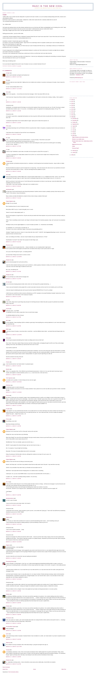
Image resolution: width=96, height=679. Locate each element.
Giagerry (8, 517)
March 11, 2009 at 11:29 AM (13, 405)
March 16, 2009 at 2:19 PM (13, 630)
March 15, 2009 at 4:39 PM (13, 623)
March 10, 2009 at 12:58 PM (14, 256)
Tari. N (7, 481)
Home (34, 669)
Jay (7, 299)
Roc (7, 137)
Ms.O (7, 320)
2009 (72, 116)
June (73, 129)
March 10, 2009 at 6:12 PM (13, 296)
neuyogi (7, 649)
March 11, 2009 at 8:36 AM (13, 374)
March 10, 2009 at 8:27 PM (13, 317)
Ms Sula (7, 282)
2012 (72, 111)
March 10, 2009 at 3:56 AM (13, 134)
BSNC (7, 329)
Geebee (7, 594)
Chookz (7, 362)
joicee (7, 633)
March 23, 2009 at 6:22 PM (13, 664)
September (74, 124)
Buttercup (8, 642)
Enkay (7, 338)
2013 (72, 109)
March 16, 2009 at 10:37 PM (14, 646)
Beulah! (7, 369)
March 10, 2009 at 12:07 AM (13, 76)
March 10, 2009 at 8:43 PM (13, 325)
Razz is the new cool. (48, 6)
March (73, 135)
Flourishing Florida (10, 561)
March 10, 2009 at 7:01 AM (13, 198)
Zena (7, 174)
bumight (7, 73)
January (74, 152)
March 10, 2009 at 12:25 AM (13, 88)
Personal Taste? (75, 148)
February (74, 150)
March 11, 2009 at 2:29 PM (13, 426)
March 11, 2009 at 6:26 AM (13, 365)
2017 (72, 101)
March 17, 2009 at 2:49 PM (13, 656)
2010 (72, 114)
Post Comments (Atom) (13, 671)
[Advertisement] (76, 33)
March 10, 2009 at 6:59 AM (13, 186)
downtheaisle (9, 189)
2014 (72, 107)
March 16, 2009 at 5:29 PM (13, 639)
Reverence (8, 245)
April (73, 133)
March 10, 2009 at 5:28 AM (13, 171)
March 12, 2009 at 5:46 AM (13, 505)
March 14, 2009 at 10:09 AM (13, 579)
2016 (72, 103)
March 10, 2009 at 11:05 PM (14, 334)
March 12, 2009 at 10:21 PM (14, 514)
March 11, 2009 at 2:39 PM (13, 478)
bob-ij (7, 92)
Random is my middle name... (78, 139)
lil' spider (8, 408)
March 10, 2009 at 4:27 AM (13, 146)
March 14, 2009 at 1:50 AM (13, 558)
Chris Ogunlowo (9, 378)
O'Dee (7, 125)
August (74, 126)
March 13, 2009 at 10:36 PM (14, 541)
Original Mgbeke (9, 201)
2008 (72, 154)
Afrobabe (8, 161)
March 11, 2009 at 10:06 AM (13, 381)
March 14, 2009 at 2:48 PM (13, 590)
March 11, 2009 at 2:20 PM (13, 415)
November (74, 120)
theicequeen (8, 617)
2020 (72, 99)
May (73, 131)
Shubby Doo (8, 259)
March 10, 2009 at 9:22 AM (13, 241)
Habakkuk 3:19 (79, 74)
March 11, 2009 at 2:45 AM (13, 358)
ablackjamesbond (9, 498)
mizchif (7, 308)
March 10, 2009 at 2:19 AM (13, 122)
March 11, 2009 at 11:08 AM (13, 392)
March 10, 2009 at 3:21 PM (13, 271)
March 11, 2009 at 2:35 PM (13, 456)
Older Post (63, 669)
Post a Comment (6, 667)
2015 (72, 105)
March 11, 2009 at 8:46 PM (13, 494)
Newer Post (5, 669)
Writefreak (8, 385)
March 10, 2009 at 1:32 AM (13, 110)
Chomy (7, 395)
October (74, 122)
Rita (7, 80)
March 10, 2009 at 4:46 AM (13, 158)
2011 (72, 113)
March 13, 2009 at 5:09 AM (13, 531)
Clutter (73, 146)
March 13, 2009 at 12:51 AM (13, 524)
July (73, 127)
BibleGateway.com (79, 77)
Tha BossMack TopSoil (11, 626)
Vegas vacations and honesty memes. (80, 137)
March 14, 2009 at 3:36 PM (13, 602)
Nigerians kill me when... (77, 144)
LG (6, 149)
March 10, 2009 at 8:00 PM (13, 305)
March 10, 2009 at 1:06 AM (13, 102)
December (74, 118)
